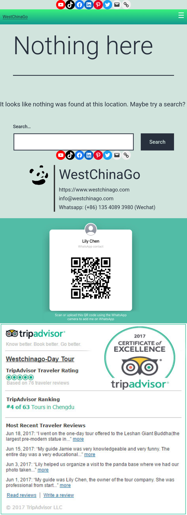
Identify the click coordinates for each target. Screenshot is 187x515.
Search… (22, 126)
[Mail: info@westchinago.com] (117, 4)
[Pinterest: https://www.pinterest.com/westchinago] (98, 4)
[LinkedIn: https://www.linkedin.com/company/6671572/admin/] (89, 4)
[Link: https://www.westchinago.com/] (126, 4)
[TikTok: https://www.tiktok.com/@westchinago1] (70, 4)
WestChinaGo (15, 16)
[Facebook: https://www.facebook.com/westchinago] (79, 4)
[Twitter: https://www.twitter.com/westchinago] (107, 4)
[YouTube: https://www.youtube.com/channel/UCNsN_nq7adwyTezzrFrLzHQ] (60, 4)
